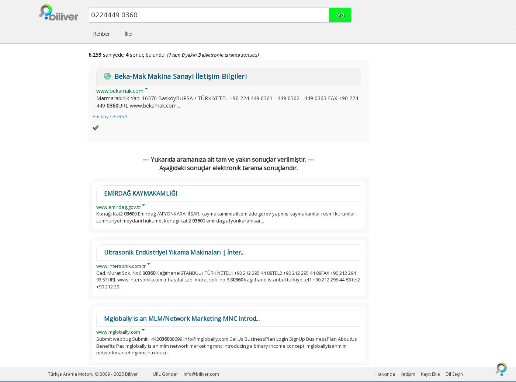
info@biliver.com (201, 374)
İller (129, 33)
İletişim (408, 374)
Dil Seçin (454, 374)
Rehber (101, 33)
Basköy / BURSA (110, 116)
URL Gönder (165, 374)
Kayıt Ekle (430, 374)
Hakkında (385, 374)
